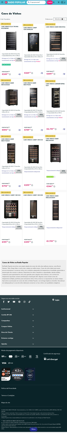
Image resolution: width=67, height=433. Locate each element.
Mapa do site (5, 402)
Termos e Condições (7, 395)
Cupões (50, 2)
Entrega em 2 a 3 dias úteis (9, 58)
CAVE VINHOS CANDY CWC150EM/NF (30, 28)
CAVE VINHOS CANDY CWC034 (33, 140)
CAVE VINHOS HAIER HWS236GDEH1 (52, 196)
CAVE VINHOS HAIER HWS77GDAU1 (7, 140)
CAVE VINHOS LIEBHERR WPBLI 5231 (55, 84)
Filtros (33, 429)
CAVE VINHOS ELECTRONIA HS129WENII (9, 27)
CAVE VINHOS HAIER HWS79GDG (29, 84)
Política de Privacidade (8, 388)
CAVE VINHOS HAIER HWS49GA (55, 27)
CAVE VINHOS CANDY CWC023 (11, 195)
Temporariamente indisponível (32, 171)
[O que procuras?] (36, 2)
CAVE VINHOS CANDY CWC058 (33, 195)
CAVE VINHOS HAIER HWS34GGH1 (52, 139)
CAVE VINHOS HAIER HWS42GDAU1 (7, 84)
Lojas (55, 300)
